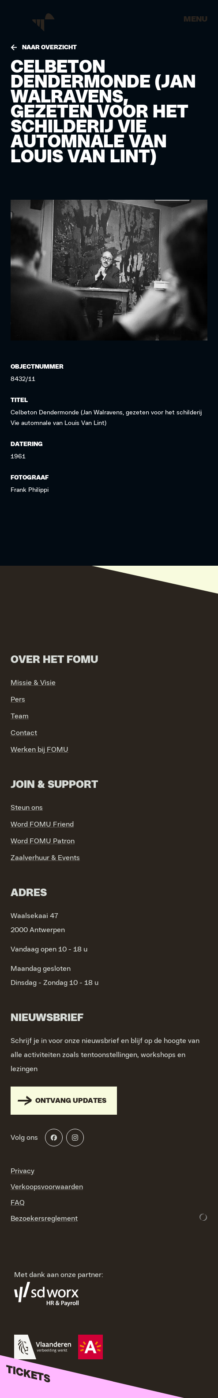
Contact (24, 732)
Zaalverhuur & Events (45, 857)
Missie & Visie (33, 682)
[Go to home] (44, 22)
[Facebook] (54, 1137)
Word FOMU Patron (43, 841)
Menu (195, 19)
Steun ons (27, 807)
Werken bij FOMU (39, 749)
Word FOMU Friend (42, 824)
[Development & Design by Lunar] (203, 1217)
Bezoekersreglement (44, 1218)
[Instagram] (75, 1137)
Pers (18, 699)
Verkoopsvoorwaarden (47, 1186)
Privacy (22, 1171)
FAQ (18, 1202)
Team (20, 716)
